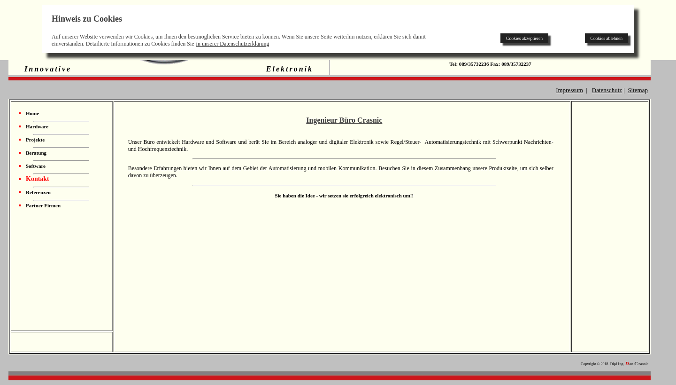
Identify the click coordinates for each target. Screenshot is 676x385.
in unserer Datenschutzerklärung (232, 43)
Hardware (37, 126)
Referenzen (38, 192)
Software (36, 166)
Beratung (36, 153)
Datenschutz (607, 90)
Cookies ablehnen (606, 38)
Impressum (569, 90)
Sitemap (638, 90)
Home (32, 113)
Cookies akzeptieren (524, 38)
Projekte (35, 139)
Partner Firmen (43, 205)
